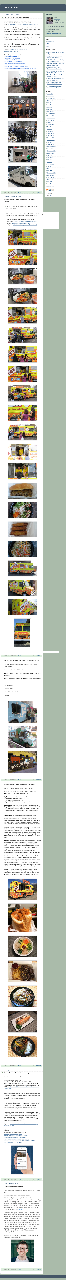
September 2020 (51, 151)
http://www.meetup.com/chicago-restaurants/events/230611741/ (23, 24)
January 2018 (50, 137)
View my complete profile (54, 33)
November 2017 (51, 133)
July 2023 (49, 155)
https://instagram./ (13, 61)
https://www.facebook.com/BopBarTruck (24, 221)
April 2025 (49, 166)
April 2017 (49, 126)
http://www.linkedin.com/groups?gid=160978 (15, 1137)
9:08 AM (19, 192)
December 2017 (51, 135)
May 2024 (49, 159)
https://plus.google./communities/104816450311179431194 (20, 68)
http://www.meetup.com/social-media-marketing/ (16, 1135)
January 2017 (50, 122)
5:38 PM (19, 655)
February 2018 (50, 140)
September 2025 (51, 173)
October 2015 (50, 96)
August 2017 (50, 131)
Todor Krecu (57, 19)
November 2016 (51, 118)
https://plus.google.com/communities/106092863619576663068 (19, 1140)
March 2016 (50, 100)
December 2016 (51, 120)
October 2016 (50, 115)
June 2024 (49, 162)
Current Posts (50, 186)
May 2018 (49, 142)
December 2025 (51, 177)
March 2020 (50, 148)
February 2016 (50, 98)
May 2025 (49, 168)
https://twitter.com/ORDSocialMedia (13, 1142)
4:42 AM (19, 1269)
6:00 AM (19, 1065)
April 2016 (49, 102)
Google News (50, 41)
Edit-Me (49, 44)
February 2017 (50, 124)
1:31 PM (19, 1179)
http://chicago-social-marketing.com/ (13, 1134)
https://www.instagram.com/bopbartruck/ (25, 225)
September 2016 (51, 113)
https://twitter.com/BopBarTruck (20, 223)
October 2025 (50, 175)
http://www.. (11, 56)
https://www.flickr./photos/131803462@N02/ (16, 66)
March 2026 (50, 179)
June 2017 (49, 129)
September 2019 (51, 146)
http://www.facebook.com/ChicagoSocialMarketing (16, 1139)
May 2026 (49, 184)
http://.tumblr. (12, 59)
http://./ (12, 58)
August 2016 (50, 111)
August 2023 (50, 157)
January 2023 (50, 153)
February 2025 (50, 164)
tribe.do (20, 1209)
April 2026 (49, 181)
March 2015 (50, 94)
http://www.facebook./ (14, 63)
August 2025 (50, 170)
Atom (50, 195)
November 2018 (51, 144)
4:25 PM (19, 779)
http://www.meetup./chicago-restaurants (15, 65)
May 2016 (49, 105)
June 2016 (49, 107)
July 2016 (49, 109)
